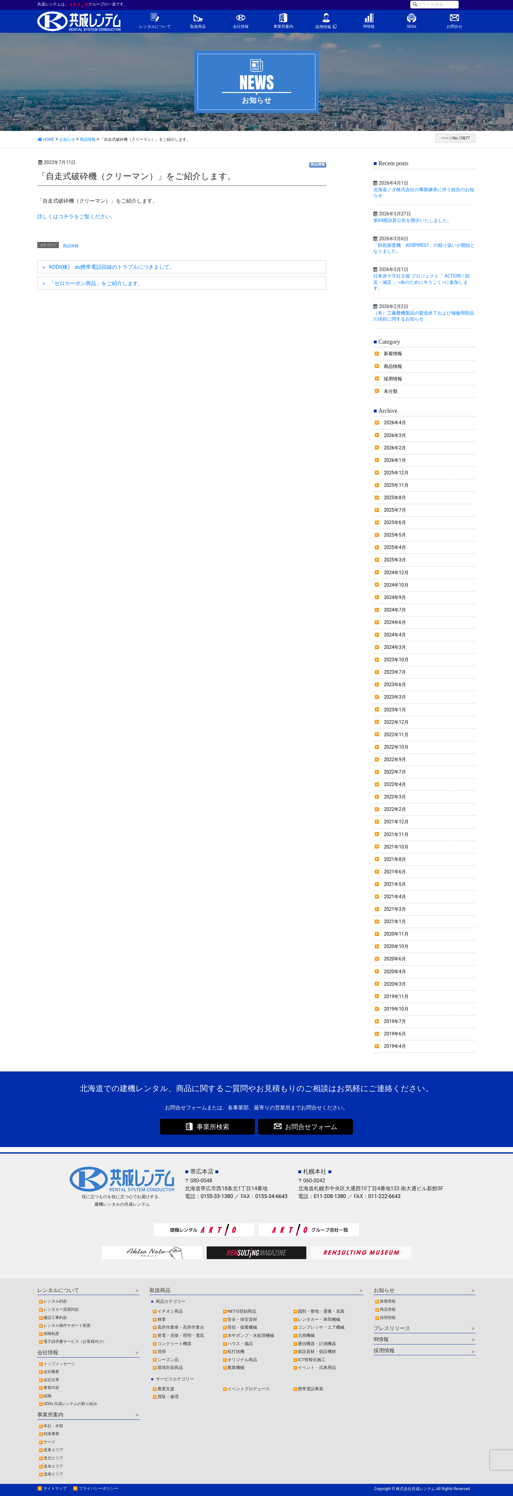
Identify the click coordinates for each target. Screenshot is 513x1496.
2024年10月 (396, 585)
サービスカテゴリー (175, 1379)
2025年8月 (395, 497)
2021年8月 (395, 859)
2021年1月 (395, 921)
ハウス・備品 (240, 1343)
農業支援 (165, 1388)
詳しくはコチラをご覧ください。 (76, 216)
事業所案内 (283, 26)
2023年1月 (395, 709)
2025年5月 (395, 535)
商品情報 (317, 164)
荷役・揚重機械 (242, 1327)
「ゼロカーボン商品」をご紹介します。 (96, 283)
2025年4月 (395, 547)
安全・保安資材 (242, 1319)
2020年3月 (395, 984)
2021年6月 (395, 871)
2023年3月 (395, 697)
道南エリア (53, 1474)
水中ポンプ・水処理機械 (250, 1335)
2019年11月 (396, 996)
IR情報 (369, 26)
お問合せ (454, 26)
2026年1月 (395, 460)
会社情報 (241, 26)
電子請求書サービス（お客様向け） (75, 1341)
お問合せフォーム (311, 1127)
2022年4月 (395, 784)
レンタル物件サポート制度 (67, 1325)
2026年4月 (395, 422)
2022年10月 (396, 747)
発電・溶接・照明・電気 (180, 1335)
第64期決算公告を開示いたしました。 (412, 220)
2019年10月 (396, 1009)
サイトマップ (55, 1488)
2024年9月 (395, 597)
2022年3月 (395, 796)
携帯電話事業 (310, 1388)
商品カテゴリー (171, 1301)
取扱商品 (198, 26)
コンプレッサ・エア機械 (321, 1327)
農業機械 (235, 1367)
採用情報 (323, 27)
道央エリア (53, 1466)
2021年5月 (395, 884)
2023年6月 (395, 684)
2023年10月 (396, 659)
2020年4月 (395, 971)
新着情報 (393, 353)
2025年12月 (396, 472)
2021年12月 (396, 821)
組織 (47, 1396)
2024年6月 (395, 622)
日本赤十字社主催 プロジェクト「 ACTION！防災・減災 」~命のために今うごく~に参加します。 (421, 281)
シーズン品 (168, 1359)
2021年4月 (395, 896)
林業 (161, 1319)
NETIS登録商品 (241, 1311)
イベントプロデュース (248, 1388)
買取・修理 (168, 1396)
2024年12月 (396, 572)
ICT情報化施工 (312, 1359)
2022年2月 (395, 809)
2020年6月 (395, 958)
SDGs (411, 26)
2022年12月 (396, 722)
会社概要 (51, 1371)
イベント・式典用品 (317, 1367)
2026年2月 (395, 447)
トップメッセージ (59, 1363)
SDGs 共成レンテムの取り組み (70, 1403)
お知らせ (384, 1290)
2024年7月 (395, 609)
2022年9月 (395, 759)
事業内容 (51, 1387)
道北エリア (53, 1458)
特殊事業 (51, 1434)
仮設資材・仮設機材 (317, 1351)
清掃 (161, 1351)
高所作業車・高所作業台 (180, 1327)
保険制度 (51, 1333)
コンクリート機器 (174, 1343)
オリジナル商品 (242, 1359)
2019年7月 (395, 1021)
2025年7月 (395, 510)
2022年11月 (396, 734)
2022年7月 (395, 772)
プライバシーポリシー (98, 1488)
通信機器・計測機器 (317, 1343)
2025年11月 (396, 485)
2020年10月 (396, 946)
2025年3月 (395, 559)
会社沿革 (51, 1379)
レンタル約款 (55, 1301)
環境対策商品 (170, 1367)
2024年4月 (395, 634)
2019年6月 (395, 1033)
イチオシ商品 (170, 1311)
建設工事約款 (55, 1317)
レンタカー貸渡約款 (61, 1309)
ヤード (49, 1442)
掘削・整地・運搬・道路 (321, 1311)
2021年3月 (395, 909)
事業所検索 (213, 1127)
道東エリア (53, 1450)
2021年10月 (396, 846)
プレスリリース (392, 1328)
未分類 (391, 391)
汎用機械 (306, 1335)
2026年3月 (395, 435)
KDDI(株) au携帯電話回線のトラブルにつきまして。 (112, 267)
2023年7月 (395, 672)
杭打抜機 (235, 1351)
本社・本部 (53, 1426)
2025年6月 (395, 522)
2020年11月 (396, 934)
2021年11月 (396, 834)
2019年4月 (395, 1046)
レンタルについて (155, 26)
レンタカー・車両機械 (319, 1319)
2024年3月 (395, 647)
